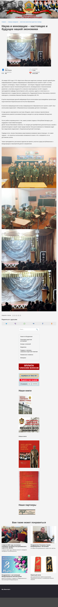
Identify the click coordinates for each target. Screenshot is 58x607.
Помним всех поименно (26, 354)
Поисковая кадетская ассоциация (26, 340)
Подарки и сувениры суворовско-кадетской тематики (29, 351)
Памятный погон (36, 575)
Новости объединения (26, 336)
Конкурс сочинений (25, 344)
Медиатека (23, 347)
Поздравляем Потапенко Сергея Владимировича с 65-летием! (40, 545)
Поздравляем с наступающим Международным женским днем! (12, 575)
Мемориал (23, 357)
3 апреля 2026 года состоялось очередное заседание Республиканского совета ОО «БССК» (14, 546)
